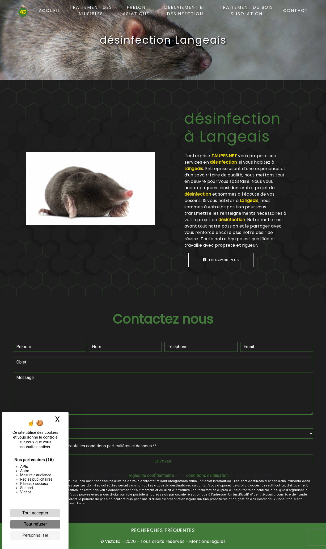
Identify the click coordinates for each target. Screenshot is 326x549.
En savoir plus (221, 260)
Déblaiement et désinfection (185, 10)
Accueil (49, 10)
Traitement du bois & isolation (246, 10)
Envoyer (163, 461)
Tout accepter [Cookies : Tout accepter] (35, 512)
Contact (295, 10)
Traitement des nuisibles (91, 10)
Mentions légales (207, 541)
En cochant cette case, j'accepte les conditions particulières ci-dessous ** (87, 445)
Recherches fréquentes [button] (163, 530)
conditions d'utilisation (207, 475)
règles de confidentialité (151, 475)
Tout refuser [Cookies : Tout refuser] (35, 524)
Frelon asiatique (136, 10)
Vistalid (113, 541)
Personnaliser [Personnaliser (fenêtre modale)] (35, 535)
